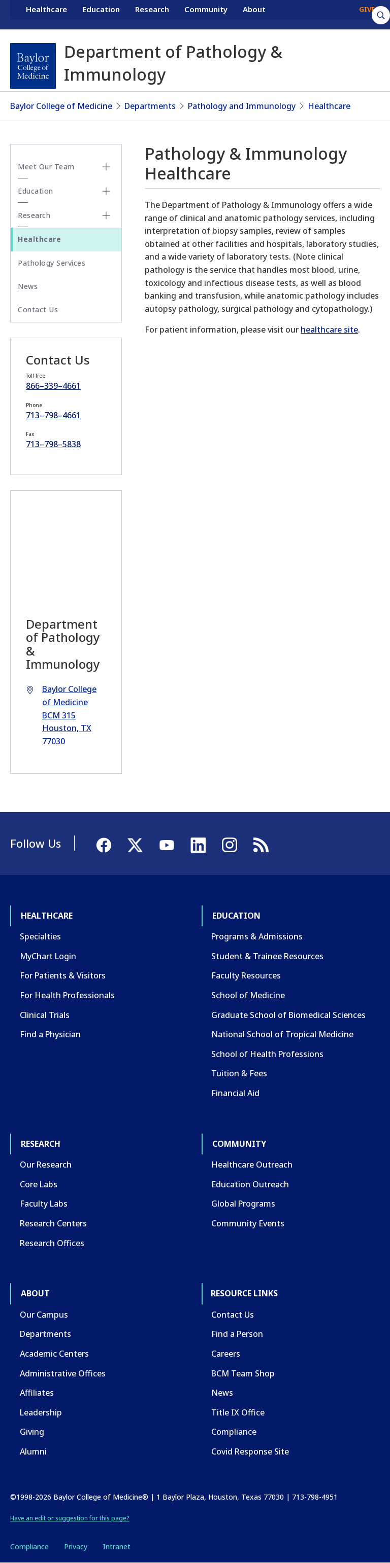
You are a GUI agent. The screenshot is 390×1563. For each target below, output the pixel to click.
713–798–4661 (53, 415)
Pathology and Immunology (242, 106)
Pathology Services (51, 263)
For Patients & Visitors (63, 975)
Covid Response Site (250, 1451)
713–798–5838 (53, 444)
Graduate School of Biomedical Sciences (288, 1015)
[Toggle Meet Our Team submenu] (106, 167)
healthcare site (329, 329)
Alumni (33, 1451)
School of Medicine (248, 995)
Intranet (117, 1546)
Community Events (247, 1223)
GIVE (367, 14)
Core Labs (38, 1184)
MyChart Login (48, 956)
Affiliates (37, 1392)
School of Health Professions (267, 1054)
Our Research (46, 1164)
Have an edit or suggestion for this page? (69, 1518)
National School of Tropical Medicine (282, 1034)
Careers (225, 1353)
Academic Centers (54, 1353)
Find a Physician (50, 1034)
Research (152, 14)
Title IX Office (238, 1412)
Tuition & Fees (239, 1073)
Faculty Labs (44, 1203)
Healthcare (46, 14)
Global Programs (243, 1203)
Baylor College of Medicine (61, 106)
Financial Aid (235, 1093)
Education (101, 14)
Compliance (233, 1431)
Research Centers (53, 1223)
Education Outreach (250, 1184)
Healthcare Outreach (251, 1164)
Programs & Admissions (257, 936)
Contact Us (38, 309)
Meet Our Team (46, 166)
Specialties (40, 936)
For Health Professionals (67, 995)
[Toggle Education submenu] (106, 191)
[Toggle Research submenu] (106, 215)
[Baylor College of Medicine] (33, 66)
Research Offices (52, 1243)
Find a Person (237, 1333)
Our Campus (44, 1314)
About (254, 14)
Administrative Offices (63, 1373)
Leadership (41, 1412)
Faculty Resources (246, 975)
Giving (32, 1431)
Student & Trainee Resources (267, 956)
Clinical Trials (45, 1015)
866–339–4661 (53, 385)
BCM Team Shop (243, 1373)
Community (206, 14)
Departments (150, 106)
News (28, 286)
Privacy (75, 1546)
